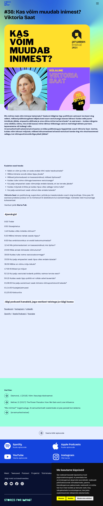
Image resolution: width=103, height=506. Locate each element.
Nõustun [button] (61, 498)
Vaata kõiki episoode (54, 433)
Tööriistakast (47, 473)
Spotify (7, 313)
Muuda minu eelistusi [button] (84, 498)
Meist (6, 473)
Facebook (8, 309)
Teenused (15, 473)
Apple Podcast (19, 313)
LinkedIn (29, 309)
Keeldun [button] (70, 498)
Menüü (97, 3)
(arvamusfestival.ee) (20, 412)
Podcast (25, 473)
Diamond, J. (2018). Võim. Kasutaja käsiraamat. (32, 395)
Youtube (31, 313)
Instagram (20, 309)
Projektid (35, 473)
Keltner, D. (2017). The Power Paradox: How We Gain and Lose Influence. (43, 402)
